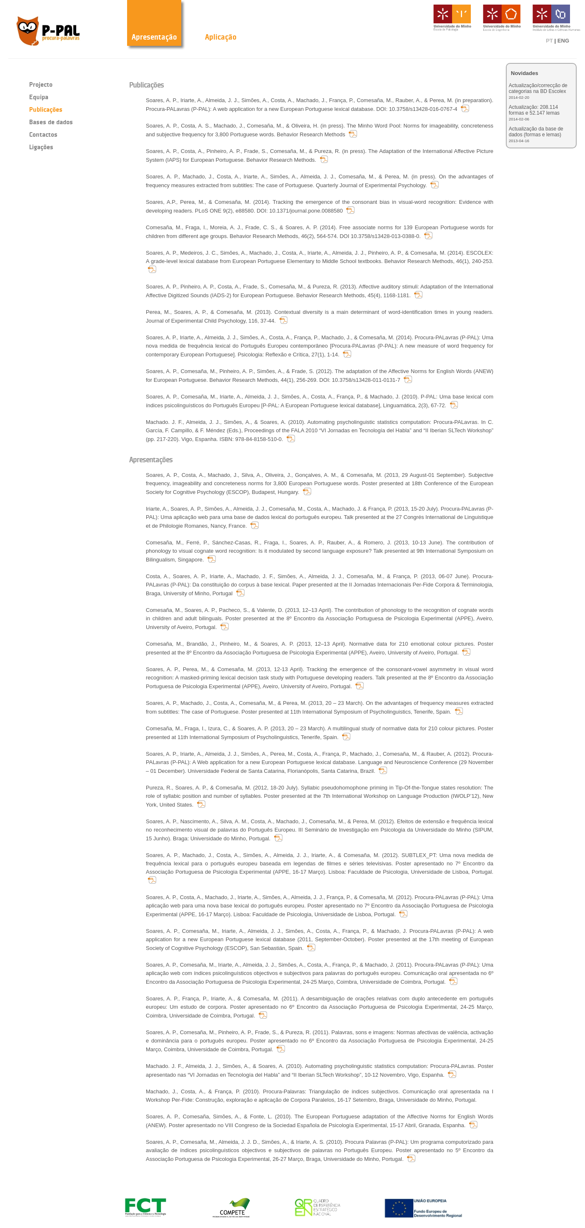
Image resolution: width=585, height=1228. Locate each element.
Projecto (40, 84)
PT (549, 41)
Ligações (41, 147)
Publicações (45, 109)
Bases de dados (51, 122)
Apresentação (154, 37)
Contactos (43, 134)
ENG (563, 41)
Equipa (38, 97)
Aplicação (221, 37)
